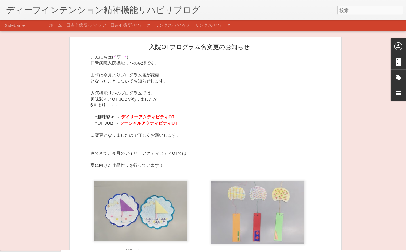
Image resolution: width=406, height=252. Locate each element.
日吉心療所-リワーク (130, 25)
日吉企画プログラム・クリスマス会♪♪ (46, 231)
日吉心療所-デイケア (86, 25)
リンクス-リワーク (213, 25)
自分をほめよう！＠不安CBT (39, 244)
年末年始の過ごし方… (33, 217)
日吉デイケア (209, 222)
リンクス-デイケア (173, 25)
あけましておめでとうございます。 (44, 203)
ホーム (55, 25)
